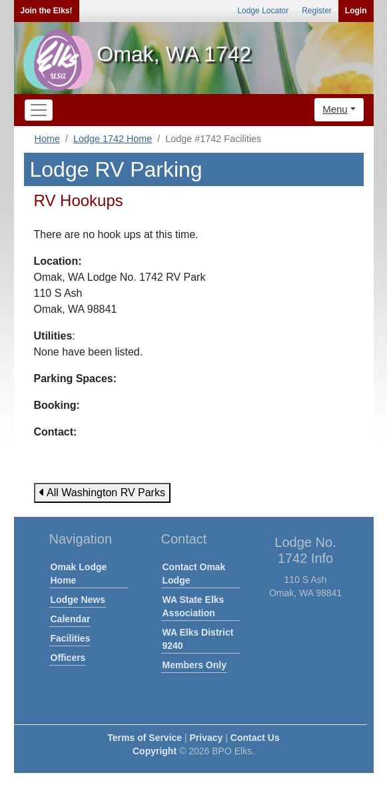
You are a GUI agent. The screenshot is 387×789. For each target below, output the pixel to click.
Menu (335, 109)
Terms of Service (144, 737)
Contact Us (255, 737)
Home (47, 138)
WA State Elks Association (193, 606)
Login (356, 10)
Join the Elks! (47, 10)
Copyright (155, 751)
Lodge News (78, 599)
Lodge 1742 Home (112, 138)
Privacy (206, 737)
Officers (68, 657)
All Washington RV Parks (102, 492)
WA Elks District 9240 (198, 639)
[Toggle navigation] (39, 110)
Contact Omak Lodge (194, 574)
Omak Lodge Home (79, 574)
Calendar (71, 619)
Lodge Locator (262, 10)
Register (317, 10)
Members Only (194, 665)
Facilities (71, 638)
